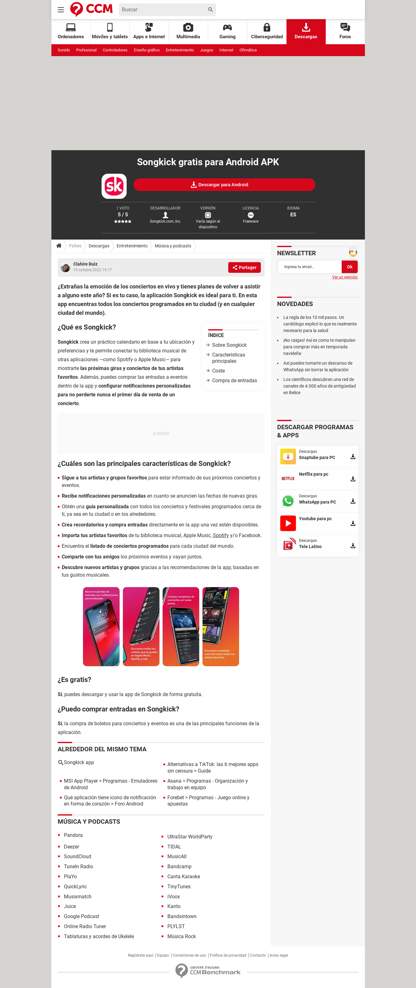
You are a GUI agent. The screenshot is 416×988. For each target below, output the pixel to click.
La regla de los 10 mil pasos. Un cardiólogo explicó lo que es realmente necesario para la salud (320, 324)
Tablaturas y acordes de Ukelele (99, 936)
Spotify (221, 535)
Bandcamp (179, 866)
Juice (70, 906)
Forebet (175, 797)
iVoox (173, 897)
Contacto (258, 955)
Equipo (163, 955)
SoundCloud (77, 856)
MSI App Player (81, 781)
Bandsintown (182, 916)
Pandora (73, 835)
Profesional (86, 50)
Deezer (71, 847)
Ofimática (248, 50)
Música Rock (181, 936)
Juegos (206, 50)
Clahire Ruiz (85, 264)
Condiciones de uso (189, 955)
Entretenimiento (180, 50)
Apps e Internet (149, 31)
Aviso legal (279, 955)
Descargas (306, 31)
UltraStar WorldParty (190, 837)
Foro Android (129, 804)
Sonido (64, 50)
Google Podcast (81, 916)
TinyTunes (179, 887)
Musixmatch (78, 897)
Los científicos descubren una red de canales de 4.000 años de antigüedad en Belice (319, 386)
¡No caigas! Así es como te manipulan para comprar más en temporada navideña (319, 347)
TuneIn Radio (78, 866)
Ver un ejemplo (345, 277)
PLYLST (176, 926)
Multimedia (188, 31)
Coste (218, 371)
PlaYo (70, 877)
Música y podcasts (173, 245)
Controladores (115, 50)
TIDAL (174, 847)
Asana (174, 781)
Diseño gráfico (147, 50)
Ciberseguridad (267, 31)
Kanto (174, 906)
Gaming (227, 31)
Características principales (228, 358)
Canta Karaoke (183, 877)
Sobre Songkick (229, 345)
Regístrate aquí (140, 955)
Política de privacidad (228, 955)
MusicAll (177, 856)
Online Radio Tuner (85, 926)
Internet (226, 50)
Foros (345, 31)
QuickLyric (75, 887)
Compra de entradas (234, 380)
